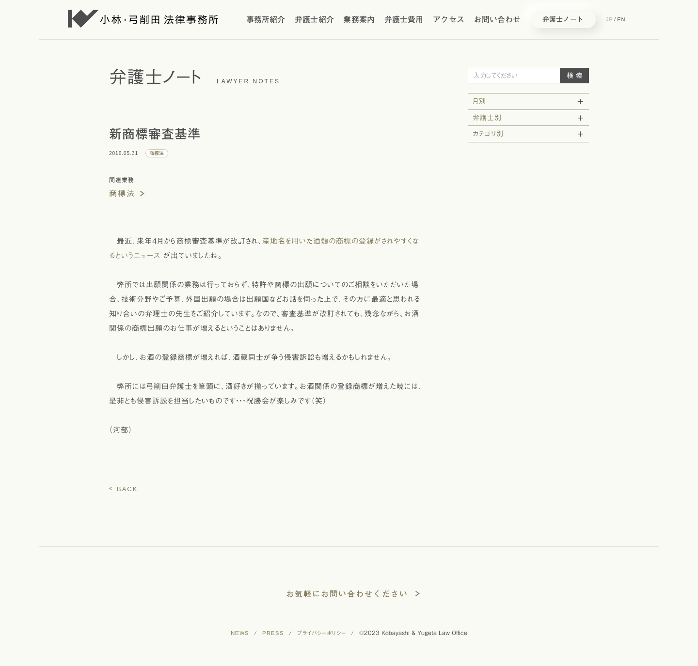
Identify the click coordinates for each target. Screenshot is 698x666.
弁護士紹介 (314, 19)
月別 (479, 101)
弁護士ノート (563, 19)
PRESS (273, 633)
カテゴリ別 (488, 133)
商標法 (122, 193)
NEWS (240, 633)
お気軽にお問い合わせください (347, 594)
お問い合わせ (497, 19)
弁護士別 (487, 117)
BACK (127, 489)
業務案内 (359, 19)
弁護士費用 (404, 19)
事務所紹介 (266, 19)
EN (621, 19)
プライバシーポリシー (321, 633)
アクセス (448, 19)
